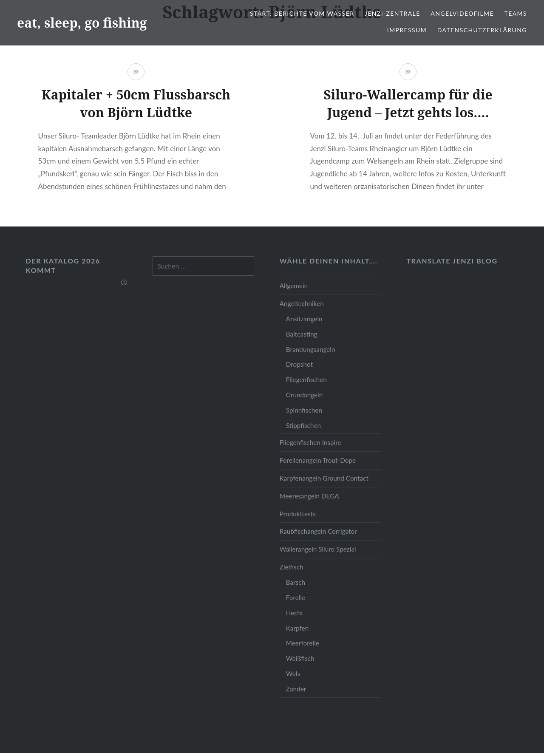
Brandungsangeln (310, 349)
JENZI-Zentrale (392, 13)
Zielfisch (291, 567)
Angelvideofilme (462, 13)
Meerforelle (302, 643)
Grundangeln (304, 395)
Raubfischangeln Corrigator (318, 531)
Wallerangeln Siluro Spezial (318, 549)
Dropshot (299, 364)
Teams (515, 13)
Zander (296, 689)
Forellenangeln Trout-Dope (318, 460)
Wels (293, 673)
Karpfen (297, 628)
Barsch (295, 582)
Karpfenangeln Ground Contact (324, 478)
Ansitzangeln (304, 319)
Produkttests (298, 514)
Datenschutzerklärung (482, 30)
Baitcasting (301, 334)
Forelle (295, 597)
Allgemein (294, 285)
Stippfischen (303, 425)
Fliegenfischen (306, 379)
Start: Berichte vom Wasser (302, 13)
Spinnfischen (304, 410)
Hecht (294, 613)
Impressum (407, 30)
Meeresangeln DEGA (309, 496)
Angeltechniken (302, 303)
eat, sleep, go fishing (82, 22)
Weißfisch (300, 658)
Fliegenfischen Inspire (310, 442)
